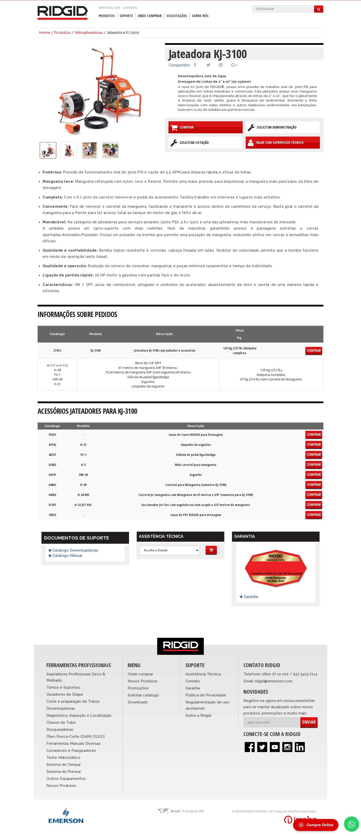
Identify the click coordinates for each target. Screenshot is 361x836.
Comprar (182, 127)
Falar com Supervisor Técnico (276, 143)
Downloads (138, 702)
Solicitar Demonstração (272, 127)
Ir (211, 550)
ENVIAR (309, 722)
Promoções (138, 688)
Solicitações (176, 15)
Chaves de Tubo (61, 722)
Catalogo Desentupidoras (73, 550)
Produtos (107, 15)
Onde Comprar (150, 15)
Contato (193, 681)
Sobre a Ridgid (198, 715)
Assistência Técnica (203, 674)
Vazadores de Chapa (64, 694)
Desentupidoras (60, 708)
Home (44, 32)
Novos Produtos (61, 785)
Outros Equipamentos (66, 778)
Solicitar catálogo (143, 695)
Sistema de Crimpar (63, 764)
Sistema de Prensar (63, 771)
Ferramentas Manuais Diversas (73, 743)
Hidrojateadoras (88, 32)
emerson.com (109, 8)
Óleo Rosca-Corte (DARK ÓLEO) (75, 736)
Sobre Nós (200, 15)
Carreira (130, 8)
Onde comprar (140, 674)
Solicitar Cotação (189, 143)
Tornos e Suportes (63, 687)
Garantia (249, 596)
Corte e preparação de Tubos (73, 701)
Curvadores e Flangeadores (71, 750)
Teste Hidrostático (63, 757)
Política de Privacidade (206, 695)
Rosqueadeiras (59, 729)
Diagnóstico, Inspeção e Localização (79, 715)
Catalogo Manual (65, 555)
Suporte (126, 15)
